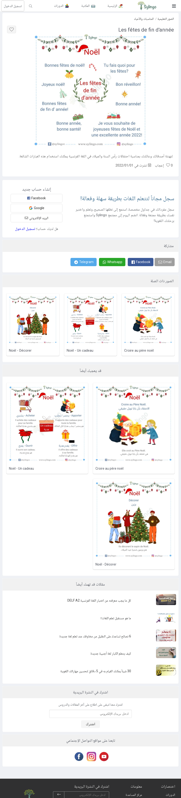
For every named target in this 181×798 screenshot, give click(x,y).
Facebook (36, 198)
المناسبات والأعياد (144, 18)
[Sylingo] (146, 6)
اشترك (90, 724)
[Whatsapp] (112, 262)
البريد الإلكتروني (36, 218)
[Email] (165, 262)
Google (36, 208)
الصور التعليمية (165, 18)
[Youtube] (103, 756)
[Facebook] (140, 262)
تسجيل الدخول (13, 6)
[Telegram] (83, 262)
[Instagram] (90, 756)
